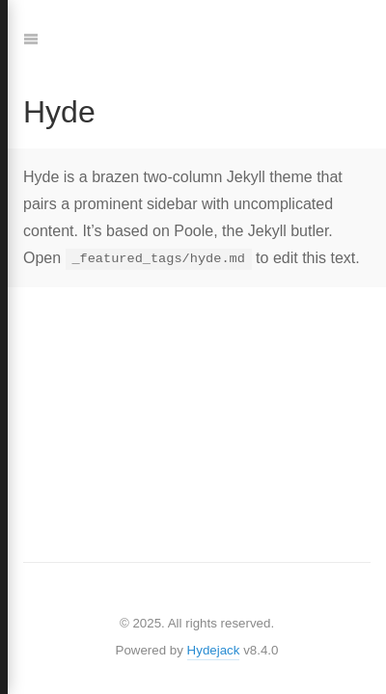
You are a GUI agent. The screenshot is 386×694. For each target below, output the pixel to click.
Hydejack (213, 650)
